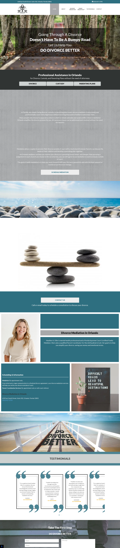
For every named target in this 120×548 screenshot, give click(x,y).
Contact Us (60, 300)
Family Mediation (81, 9)
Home (54, 9)
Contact (99, 9)
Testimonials (90, 9)
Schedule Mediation (60, 172)
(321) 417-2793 (97, 1)
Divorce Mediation (72, 9)
